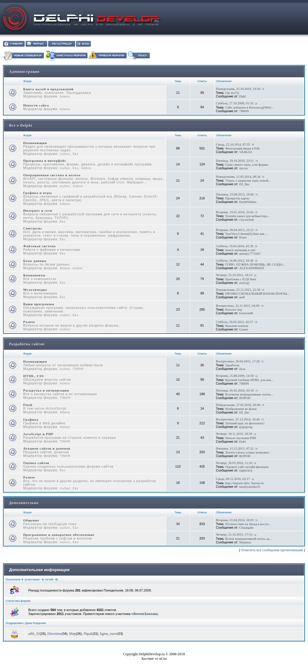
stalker (65, 153)
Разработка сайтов (26, 344)
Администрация (24, 71)
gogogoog (245, 427)
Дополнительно (23, 503)
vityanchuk (246, 219)
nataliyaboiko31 (249, 486)
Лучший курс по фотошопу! (245, 423)
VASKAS (245, 152)
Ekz (75, 153)
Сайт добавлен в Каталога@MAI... (249, 107)
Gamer (243, 329)
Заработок (232, 365)
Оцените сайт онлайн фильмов (247, 467)
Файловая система (39, 246)
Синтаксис (32, 228)
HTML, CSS (33, 376)
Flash (27, 405)
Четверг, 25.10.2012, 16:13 (234, 275)
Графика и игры (37, 193)
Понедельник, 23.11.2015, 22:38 (238, 289)
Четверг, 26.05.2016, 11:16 (234, 463)
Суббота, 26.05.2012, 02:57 (234, 322)
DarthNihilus (247, 202)
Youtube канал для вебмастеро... (247, 216)
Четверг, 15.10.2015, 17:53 (234, 534)
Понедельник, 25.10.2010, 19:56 (238, 89)
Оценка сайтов (36, 463)
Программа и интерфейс (44, 160)
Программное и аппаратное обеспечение (58, 534)
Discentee (55, 634)
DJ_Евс (244, 184)
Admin (65, 96)
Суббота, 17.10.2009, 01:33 (234, 103)
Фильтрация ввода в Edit (242, 148)
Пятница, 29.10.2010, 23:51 (235, 160)
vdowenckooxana (144, 614)
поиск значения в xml (240, 250)
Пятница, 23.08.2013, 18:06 (235, 194)
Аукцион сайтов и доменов (46, 448)
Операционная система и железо (51, 175)
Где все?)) (232, 92)
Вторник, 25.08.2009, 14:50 (235, 375)
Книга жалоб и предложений (48, 89)
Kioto (243, 237)
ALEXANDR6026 (251, 268)
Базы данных (34, 261)
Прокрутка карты (237, 198)
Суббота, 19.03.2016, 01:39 (234, 246)
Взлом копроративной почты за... (248, 538)
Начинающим (35, 143)
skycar (243, 168)
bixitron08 (246, 313)
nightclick (245, 470)
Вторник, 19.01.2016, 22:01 (235, 212)
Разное (29, 322)
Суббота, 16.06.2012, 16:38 (234, 260)
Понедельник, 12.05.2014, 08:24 (238, 176)
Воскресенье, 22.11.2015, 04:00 (238, 305)
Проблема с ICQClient (240, 279)
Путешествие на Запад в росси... (248, 524)
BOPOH (244, 398)
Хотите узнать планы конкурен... (248, 452)
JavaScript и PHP (38, 434)
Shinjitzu (245, 542)
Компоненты (34, 275)
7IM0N (244, 111)
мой (242, 297)
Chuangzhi (246, 527)
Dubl (242, 96)
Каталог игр (233, 309)
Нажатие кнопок (236, 325)
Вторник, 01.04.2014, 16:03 (235, 520)
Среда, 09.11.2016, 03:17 (233, 479)
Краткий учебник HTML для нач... (249, 380)
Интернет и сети (37, 210)
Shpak (88, 634)
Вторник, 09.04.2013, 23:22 (235, 230)
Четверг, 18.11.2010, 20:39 (234, 433)
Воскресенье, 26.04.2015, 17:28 (238, 361)
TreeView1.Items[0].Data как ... (246, 233)
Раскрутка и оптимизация (46, 390)
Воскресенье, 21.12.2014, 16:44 (238, 419)
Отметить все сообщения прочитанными (272, 550)
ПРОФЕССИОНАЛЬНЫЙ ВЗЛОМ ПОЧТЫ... (257, 293)
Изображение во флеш (241, 408)
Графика (30, 419)
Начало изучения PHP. (241, 438)
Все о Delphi (20, 125)
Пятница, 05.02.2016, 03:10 (235, 390)
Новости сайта (36, 105)
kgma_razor (108, 634)
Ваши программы (38, 304)
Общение (31, 520)
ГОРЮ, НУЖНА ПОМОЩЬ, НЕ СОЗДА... (255, 264)
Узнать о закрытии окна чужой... (248, 180)
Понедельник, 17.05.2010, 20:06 (238, 405)
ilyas (242, 368)
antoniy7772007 (250, 253)
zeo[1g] (244, 282)
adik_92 (34, 634)
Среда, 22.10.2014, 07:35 (233, 144)
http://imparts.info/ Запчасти (244, 483)
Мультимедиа (35, 289)
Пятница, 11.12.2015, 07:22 (235, 448)
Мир (72, 634)
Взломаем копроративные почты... (249, 394)
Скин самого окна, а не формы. (247, 164)
